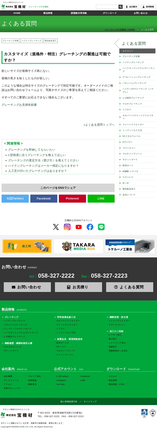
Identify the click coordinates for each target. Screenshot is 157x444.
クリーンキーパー (64, 355)
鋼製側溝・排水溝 (119, 317)
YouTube (60, 384)
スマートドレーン (117, 325)
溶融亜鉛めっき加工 (118, 351)
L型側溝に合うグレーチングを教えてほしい (37, 155)
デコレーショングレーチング (137, 77)
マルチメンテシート (132, 154)
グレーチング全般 (11, 41)
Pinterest (72, 198)
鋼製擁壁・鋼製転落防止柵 (18, 343)
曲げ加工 (113, 339)
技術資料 (113, 380)
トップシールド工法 (132, 130)
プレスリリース (11, 380)
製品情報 (48, 13)
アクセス (8, 384)
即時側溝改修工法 (66, 317)
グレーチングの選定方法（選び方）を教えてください (43, 160)
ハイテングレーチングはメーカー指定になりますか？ (43, 165)
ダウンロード (110, 13)
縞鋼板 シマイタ (130, 171)
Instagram (61, 380)
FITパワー (127, 142)
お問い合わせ (141, 13)
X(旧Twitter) (15, 198)
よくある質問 (134, 43)
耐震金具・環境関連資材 (70, 339)
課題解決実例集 (79, 13)
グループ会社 (34, 376)
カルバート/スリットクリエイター (138, 117)
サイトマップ (90, 401)
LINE (101, 198)
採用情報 (150, 7)
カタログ (113, 376)
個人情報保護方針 (69, 401)
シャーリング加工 (117, 343)
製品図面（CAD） (117, 384)
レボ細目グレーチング (133, 98)
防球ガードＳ (62, 343)
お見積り (78, 287)
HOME (17, 13)
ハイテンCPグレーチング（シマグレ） (138, 90)
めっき (126, 183)
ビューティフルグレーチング (18, 329)
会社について (129, 195)
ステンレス (128, 177)
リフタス (127, 110)
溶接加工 (113, 347)
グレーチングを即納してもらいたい (31, 149)
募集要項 (32, 384)
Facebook (44, 198)
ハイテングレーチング (32, 41)
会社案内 (133, 7)
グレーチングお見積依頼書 (19, 104)
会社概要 (8, 376)
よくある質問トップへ (99, 124)
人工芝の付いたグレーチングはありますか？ (37, 170)
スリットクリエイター (67, 325)
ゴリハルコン (129, 148)
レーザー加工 (115, 335)
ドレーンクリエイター (133, 124)
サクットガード (130, 159)
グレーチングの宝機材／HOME (120, 30)
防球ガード (128, 165)
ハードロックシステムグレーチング (139, 69)
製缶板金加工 (51, 41)
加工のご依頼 (116, 331)
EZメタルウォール (132, 136)
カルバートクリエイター (68, 321)
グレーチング (12, 317)
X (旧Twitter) (62, 376)
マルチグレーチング (132, 104)
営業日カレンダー (12, 388)
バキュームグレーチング (134, 83)
